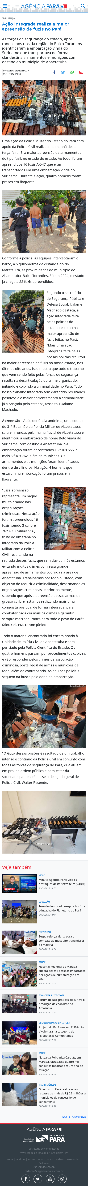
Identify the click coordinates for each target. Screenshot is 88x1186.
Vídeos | (61, 1159)
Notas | (42, 1159)
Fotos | (51, 1159)
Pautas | (33, 1159)
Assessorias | (74, 1159)
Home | (11, 1159)
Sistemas (44, 1163)
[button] (4, 6)
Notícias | (22, 1159)
